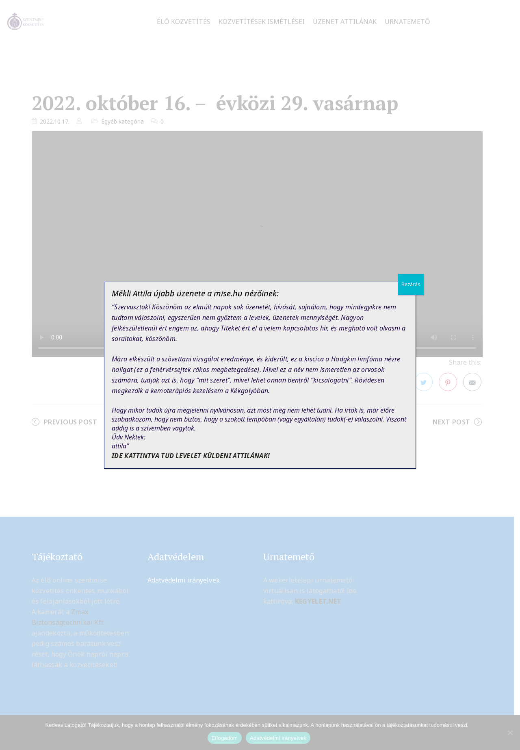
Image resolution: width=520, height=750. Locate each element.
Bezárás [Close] (410, 284)
